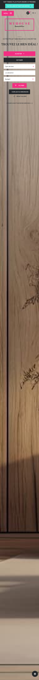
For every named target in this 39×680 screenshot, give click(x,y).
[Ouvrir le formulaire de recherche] (19, 85)
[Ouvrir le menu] (8, 13)
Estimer (19, 60)
